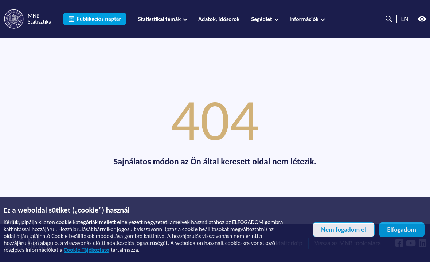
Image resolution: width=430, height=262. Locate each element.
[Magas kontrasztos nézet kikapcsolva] (422, 19)
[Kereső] (387, 19)
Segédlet (261, 19)
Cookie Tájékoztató (86, 249)
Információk (304, 19)
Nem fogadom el (343, 230)
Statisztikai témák (159, 19)
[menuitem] (162, 19)
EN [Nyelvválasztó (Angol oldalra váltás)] (404, 19)
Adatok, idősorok (218, 19)
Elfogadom (401, 230)
